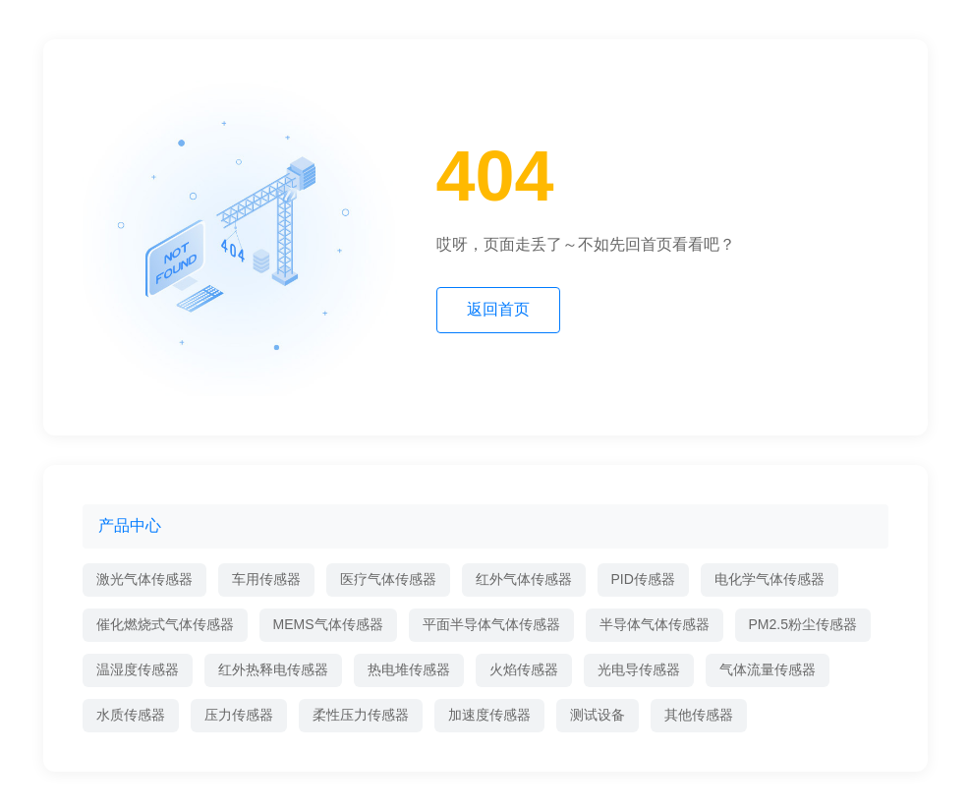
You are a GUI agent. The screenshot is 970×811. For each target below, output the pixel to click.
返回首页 (498, 309)
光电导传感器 (639, 669)
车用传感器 (266, 579)
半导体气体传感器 (654, 624)
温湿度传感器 (137, 669)
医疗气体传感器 (388, 579)
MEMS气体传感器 (328, 624)
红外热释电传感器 (273, 669)
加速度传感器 (489, 715)
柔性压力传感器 (361, 715)
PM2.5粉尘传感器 (803, 624)
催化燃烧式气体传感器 (165, 624)
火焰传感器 (523, 669)
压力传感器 (238, 715)
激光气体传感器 (144, 579)
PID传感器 (643, 579)
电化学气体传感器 (769, 579)
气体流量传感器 (767, 669)
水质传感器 (130, 715)
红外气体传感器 (524, 579)
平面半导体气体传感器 (491, 624)
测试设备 (597, 715)
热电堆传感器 (409, 669)
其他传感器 (698, 715)
